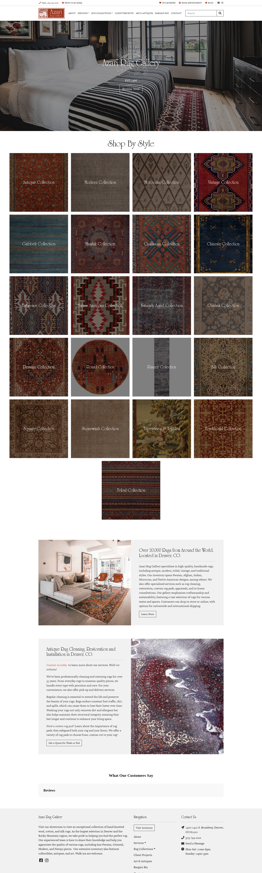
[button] (38, 800)
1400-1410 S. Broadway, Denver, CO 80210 (202, 829)
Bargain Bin (162, 13)
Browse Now (131, 89)
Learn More (147, 614)
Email (72, 3)
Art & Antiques (144, 13)
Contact (176, 13)
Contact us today (56, 665)
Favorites (167, 3)
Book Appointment (190, 3)
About (72, 13)
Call (48, 3)
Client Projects (124, 13)
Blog (209, 3)
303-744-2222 (191, 838)
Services (83, 13)
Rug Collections (101, 13)
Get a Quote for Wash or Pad (64, 743)
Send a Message (192, 843)
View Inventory (144, 827)
